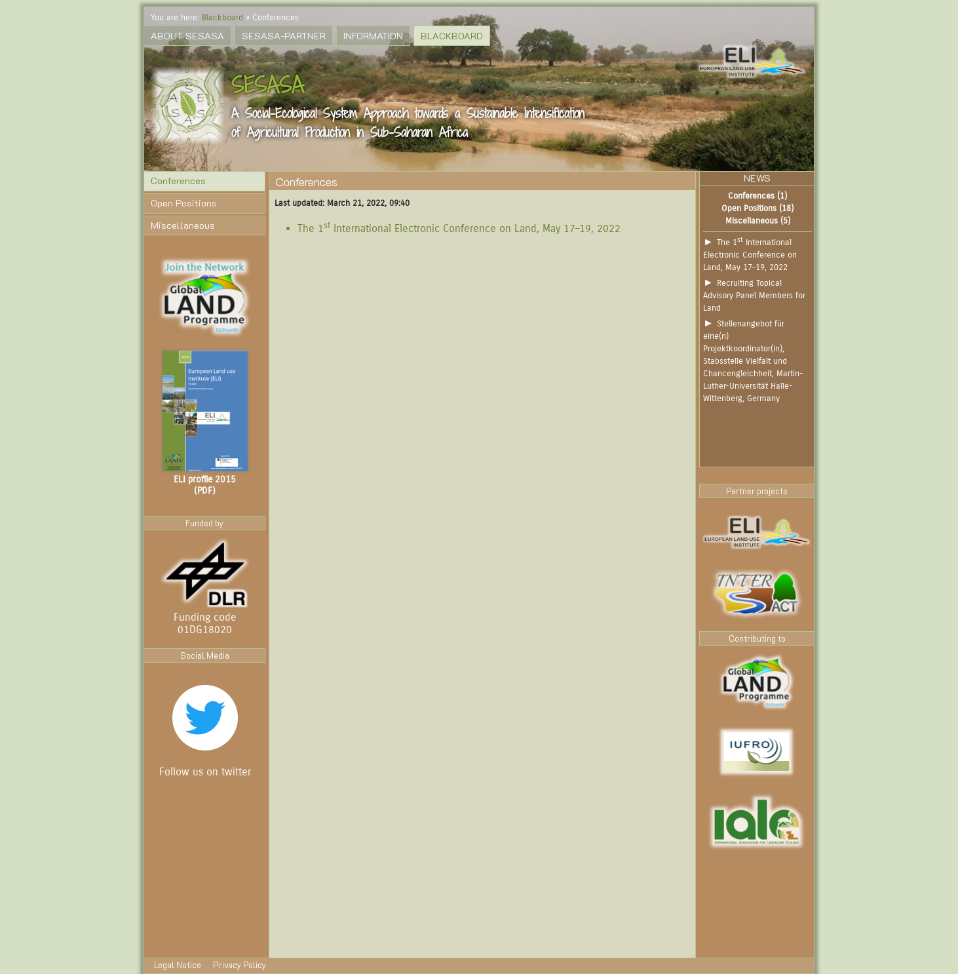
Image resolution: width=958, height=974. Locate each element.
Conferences (178, 180)
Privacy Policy (239, 965)
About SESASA (187, 35)
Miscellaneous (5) (757, 220)
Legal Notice (178, 965)
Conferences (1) (757, 196)
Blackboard (222, 17)
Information (373, 35)
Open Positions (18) (757, 208)
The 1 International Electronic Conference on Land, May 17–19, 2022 (459, 228)
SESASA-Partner (284, 35)
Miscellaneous (183, 225)
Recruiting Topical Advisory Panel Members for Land (754, 295)
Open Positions (184, 203)
